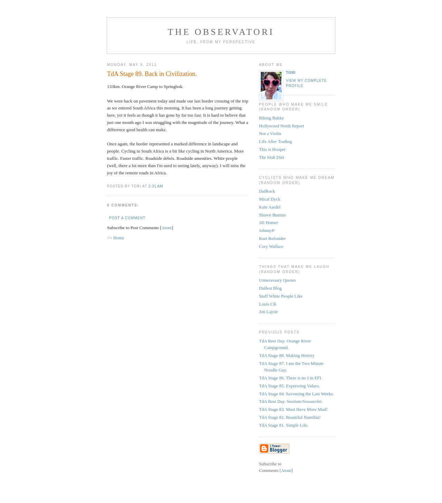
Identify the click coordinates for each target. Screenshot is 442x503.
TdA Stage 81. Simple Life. (283, 425)
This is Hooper (272, 149)
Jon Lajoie (268, 311)
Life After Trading (275, 141)
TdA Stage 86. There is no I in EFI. (290, 377)
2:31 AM (155, 186)
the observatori (221, 32)
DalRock (267, 191)
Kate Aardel (269, 207)
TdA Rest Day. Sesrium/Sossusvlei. (291, 401)
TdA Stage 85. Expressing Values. (289, 385)
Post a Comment (127, 218)
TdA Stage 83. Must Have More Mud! (293, 409)
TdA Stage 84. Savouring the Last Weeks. (296, 393)
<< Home (115, 237)
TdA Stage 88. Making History (287, 355)
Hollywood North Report (281, 125)
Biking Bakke (271, 117)
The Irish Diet (271, 157)
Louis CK (268, 304)
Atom (166, 227)
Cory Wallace (271, 246)
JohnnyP (267, 230)
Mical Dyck (269, 199)
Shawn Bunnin (272, 214)
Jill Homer (268, 222)
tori (291, 73)
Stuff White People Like (280, 296)
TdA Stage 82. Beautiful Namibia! (290, 417)
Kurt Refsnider (272, 238)
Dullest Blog (270, 288)
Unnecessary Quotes (277, 280)
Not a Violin (270, 133)
